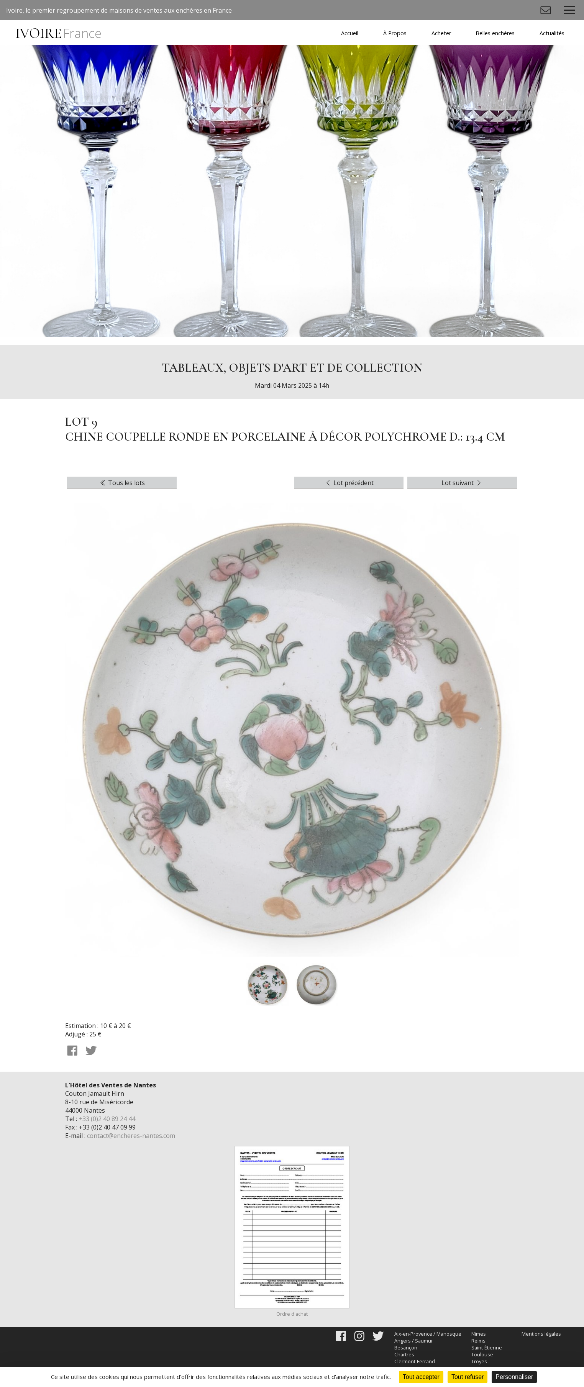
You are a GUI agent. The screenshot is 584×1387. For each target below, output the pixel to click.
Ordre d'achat (292, 1313)
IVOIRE (58, 33)
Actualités (552, 33)
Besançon (405, 1347)
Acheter (441, 33)
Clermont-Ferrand (414, 1361)
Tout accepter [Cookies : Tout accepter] (421, 1377)
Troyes (479, 1361)
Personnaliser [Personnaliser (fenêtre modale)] (514, 1377)
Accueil (349, 33)
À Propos (395, 33)
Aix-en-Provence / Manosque (427, 1333)
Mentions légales (541, 1333)
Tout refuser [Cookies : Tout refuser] (467, 1377)
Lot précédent (349, 483)
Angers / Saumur (413, 1340)
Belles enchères (495, 33)
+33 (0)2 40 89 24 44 (107, 1119)
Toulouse (482, 1354)
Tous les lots (122, 483)
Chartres (404, 1354)
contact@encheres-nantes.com (131, 1135)
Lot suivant (462, 483)
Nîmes (478, 1333)
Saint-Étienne (486, 1347)
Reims (478, 1340)
